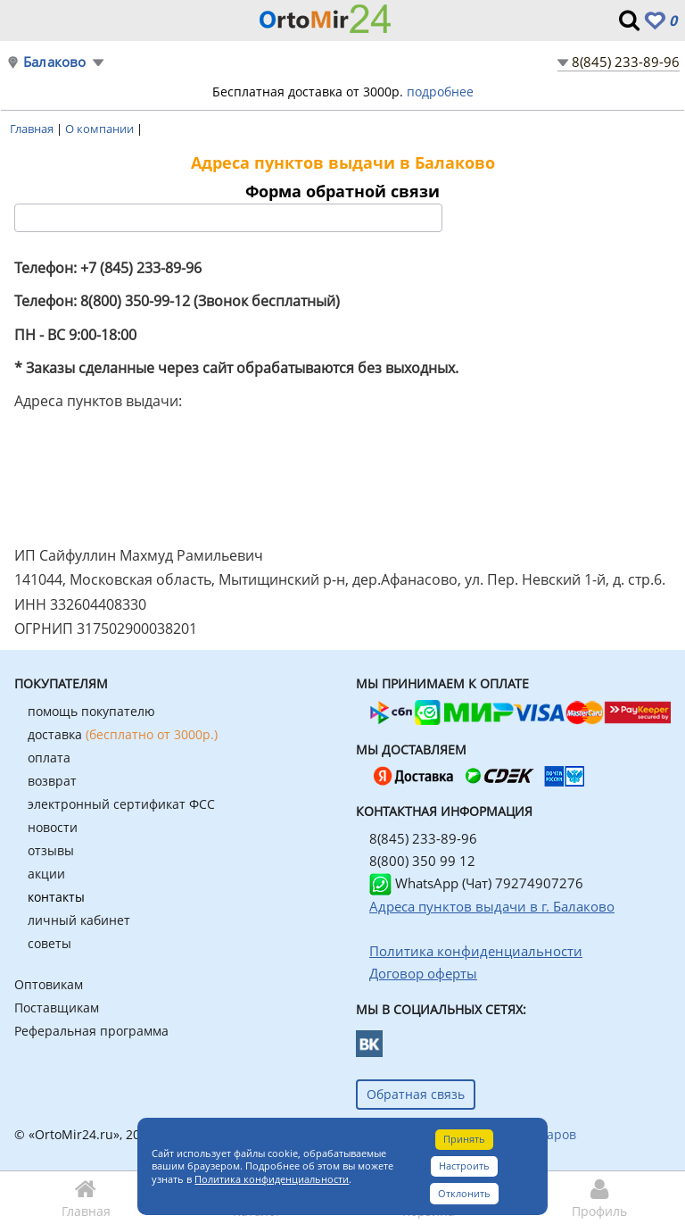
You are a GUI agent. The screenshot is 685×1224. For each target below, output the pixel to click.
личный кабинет (79, 920)
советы (49, 943)
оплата (49, 757)
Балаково (55, 62)
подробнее (440, 91)
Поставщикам (56, 1007)
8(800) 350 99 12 (422, 861)
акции (46, 873)
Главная (33, 129)
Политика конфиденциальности (271, 1179)
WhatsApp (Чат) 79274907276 (476, 883)
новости (53, 827)
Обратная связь (416, 1094)
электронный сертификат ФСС (121, 803)
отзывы (51, 850)
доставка (123, 734)
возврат (52, 780)
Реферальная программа (91, 1030)
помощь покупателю (91, 711)
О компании (100, 129)
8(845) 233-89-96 (626, 62)
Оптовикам (48, 984)
